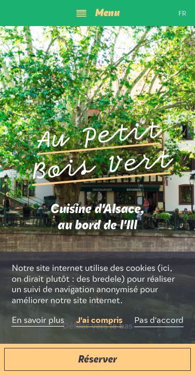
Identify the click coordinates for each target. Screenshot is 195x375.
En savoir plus (37, 321)
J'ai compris (99, 321)
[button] (97, 359)
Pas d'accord (159, 321)
